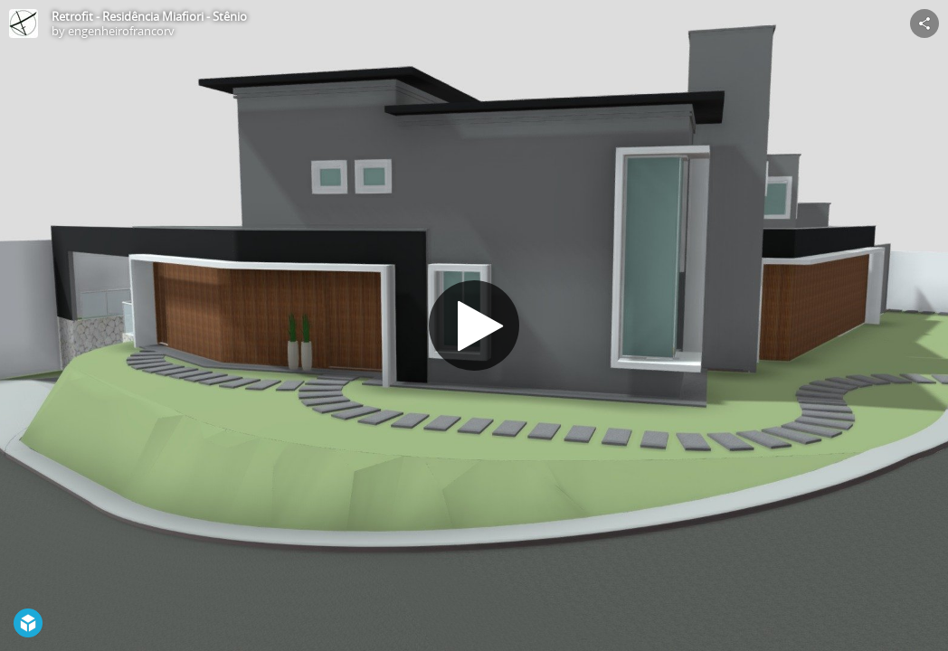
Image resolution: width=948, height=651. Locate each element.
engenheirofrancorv (121, 31)
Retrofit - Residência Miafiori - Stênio (149, 16)
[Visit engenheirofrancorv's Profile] (23, 23)
